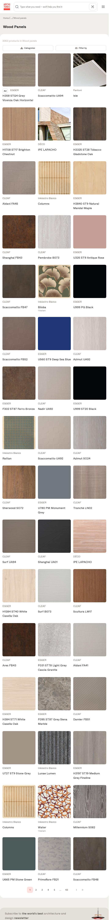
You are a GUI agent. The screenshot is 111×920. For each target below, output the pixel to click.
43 (66, 889)
